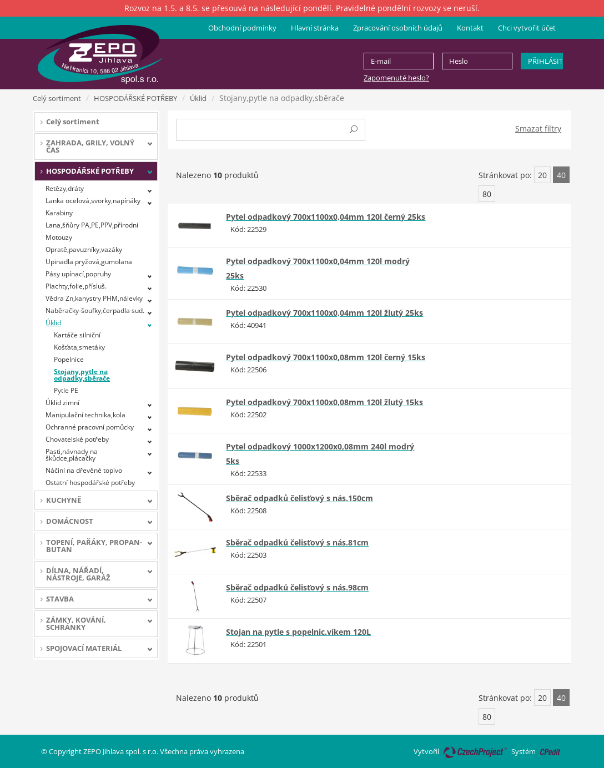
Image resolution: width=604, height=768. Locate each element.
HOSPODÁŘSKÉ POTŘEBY (135, 98)
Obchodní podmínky (242, 28)
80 (486, 194)
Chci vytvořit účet (527, 28)
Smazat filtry (538, 128)
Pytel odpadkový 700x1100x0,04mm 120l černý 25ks (325, 216)
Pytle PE (66, 390)
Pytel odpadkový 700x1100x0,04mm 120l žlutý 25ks (324, 312)
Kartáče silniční (77, 335)
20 (542, 175)
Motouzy (59, 237)
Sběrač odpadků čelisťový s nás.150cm (299, 498)
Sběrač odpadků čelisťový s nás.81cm (297, 542)
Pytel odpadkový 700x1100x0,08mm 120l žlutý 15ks (324, 402)
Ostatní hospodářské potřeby (90, 482)
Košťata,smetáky (79, 347)
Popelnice (69, 359)
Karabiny (59, 213)
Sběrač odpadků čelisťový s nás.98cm (297, 587)
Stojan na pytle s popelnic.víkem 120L (298, 631)
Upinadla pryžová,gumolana (89, 261)
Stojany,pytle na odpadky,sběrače (82, 375)
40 (561, 175)
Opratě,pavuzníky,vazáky (84, 249)
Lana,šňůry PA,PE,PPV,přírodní (92, 225)
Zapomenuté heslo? (396, 78)
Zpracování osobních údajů (397, 28)
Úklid (198, 98)
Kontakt (470, 28)
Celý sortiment (57, 98)
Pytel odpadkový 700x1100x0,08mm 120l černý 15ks (325, 357)
